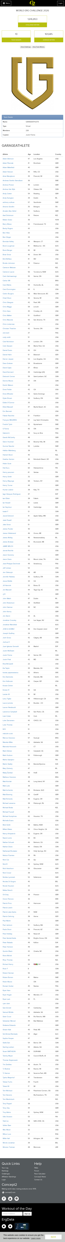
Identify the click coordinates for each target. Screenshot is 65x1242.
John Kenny (7, 611)
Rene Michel (7, 955)
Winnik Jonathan (9, 1143)
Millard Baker (7, 829)
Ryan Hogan (7, 995)
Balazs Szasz (7, 220)
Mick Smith (6, 825)
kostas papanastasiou (10, 672)
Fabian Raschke (8, 416)
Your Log (5, 1168)
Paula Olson (7, 929)
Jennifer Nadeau (9, 577)
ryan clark (6, 1003)
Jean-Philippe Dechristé (11, 564)
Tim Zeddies (7, 1064)
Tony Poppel (7, 1103)
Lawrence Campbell (10, 712)
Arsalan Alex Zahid (9, 211)
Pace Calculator (39, 1174)
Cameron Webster (9, 267)
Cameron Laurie (8, 272)
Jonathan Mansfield (10, 625)
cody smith (7, 337)
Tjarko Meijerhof (8, 1077)
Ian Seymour (7, 507)
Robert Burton (8, 977)
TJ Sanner (6, 1073)
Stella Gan (6, 1043)
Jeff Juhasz (7, 568)
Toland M (6, 1086)
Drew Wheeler (8, 394)
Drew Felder (7, 389)
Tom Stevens (7, 1095)
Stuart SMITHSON (9, 1051)
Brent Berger (7, 250)
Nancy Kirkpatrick (9, 834)
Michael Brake (8, 807)
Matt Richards (8, 799)
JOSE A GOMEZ (8, 629)
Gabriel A (6, 433)
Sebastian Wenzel (9, 1021)
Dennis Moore (8, 381)
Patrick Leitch (7, 908)
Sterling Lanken (8, 1047)
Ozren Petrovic (8, 899)
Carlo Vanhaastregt (9, 276)
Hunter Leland (8, 490)
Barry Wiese (7, 224)
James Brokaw (8, 542)
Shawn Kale (7, 1030)
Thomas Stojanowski (10, 1060)
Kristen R (6, 690)
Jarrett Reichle (8, 550)
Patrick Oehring (8, 916)
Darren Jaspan (8, 359)
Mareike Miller (8, 742)
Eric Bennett (7, 411)
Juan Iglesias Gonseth (11, 646)
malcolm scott (8, 733)
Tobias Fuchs (7, 1082)
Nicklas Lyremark (9, 877)
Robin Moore (7, 982)
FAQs (36, 1168)
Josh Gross (7, 638)
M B (4, 729)
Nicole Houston (8, 886)
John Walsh (7, 598)
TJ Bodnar (6, 1069)
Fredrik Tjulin (7, 424)
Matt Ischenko (8, 790)
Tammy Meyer (8, 1056)
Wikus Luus (7, 1134)
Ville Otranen (7, 1117)
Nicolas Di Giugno (9, 881)
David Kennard (8, 372)
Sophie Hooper (8, 1038)
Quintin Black (7, 951)
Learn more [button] (36, 1238)
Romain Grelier (8, 986)
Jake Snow (7, 524)
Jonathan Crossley (9, 620)
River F (5, 969)
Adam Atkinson (8, 159)
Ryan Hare (6, 990)
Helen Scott (7, 463)
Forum (36, 1171)
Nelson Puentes (8, 855)
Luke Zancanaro (8, 720)
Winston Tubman (9, 1147)
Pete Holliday (7, 934)
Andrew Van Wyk (9, 189)
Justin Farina (7, 655)
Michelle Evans (8, 820)
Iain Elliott (6, 498)
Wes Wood (6, 1130)
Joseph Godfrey (8, 633)
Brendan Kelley (8, 241)
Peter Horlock (8, 947)
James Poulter (8, 529)
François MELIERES (10, 420)
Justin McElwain (8, 651)
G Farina (6, 429)
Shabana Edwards (9, 1025)
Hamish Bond (7, 455)
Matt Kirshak (7, 781)
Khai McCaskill (8, 664)
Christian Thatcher (9, 328)
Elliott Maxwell (8, 407)
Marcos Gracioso (9, 738)
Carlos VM (6, 281)
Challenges (6, 1174)
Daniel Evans (7, 350)
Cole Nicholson (8, 341)
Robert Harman (8, 973)
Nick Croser (7, 873)
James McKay (8, 538)
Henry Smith (7, 477)
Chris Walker (7, 315)
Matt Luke (6, 786)
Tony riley (6, 1108)
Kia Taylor (6, 668)
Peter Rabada (7, 942)
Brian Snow (7, 254)
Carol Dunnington (9, 289)
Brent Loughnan (8, 246)
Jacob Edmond (8, 516)
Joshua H (6, 642)
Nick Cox (6, 860)
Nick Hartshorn (8, 868)
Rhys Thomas (8, 960)
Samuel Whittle (8, 1012)
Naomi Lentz (7, 838)
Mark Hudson (7, 755)
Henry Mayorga (8, 481)
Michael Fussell (8, 812)
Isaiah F (5, 511)
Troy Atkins (7, 1112)
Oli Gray (6, 895)
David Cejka (7, 368)
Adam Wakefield (8, 167)
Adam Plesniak (8, 163)
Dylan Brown (7, 398)
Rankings (5, 1171)
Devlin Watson (8, 385)
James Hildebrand (9, 533)
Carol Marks (7, 285)
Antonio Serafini (8, 207)
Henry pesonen (8, 472)
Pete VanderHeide (9, 938)
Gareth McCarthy (9, 437)
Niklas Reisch (7, 890)
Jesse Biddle (7, 581)
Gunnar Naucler (8, 446)
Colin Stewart (7, 346)
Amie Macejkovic (9, 176)
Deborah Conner (9, 376)
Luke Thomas (7, 725)
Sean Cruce (7, 1016)
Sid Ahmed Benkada (10, 1034)
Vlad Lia (5, 1121)
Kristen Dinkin (8, 686)
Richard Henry (8, 964)
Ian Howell (6, 503)
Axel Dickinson (8, 215)
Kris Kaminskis (8, 677)
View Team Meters (38, 47)
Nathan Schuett (8, 842)
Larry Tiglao (7, 699)
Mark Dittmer (7, 751)
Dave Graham (8, 363)
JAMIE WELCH (8, 546)
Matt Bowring (7, 794)
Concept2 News (40, 1177)
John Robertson (8, 603)
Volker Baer (7, 1125)
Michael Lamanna (9, 803)
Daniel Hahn (7, 355)
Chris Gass (7, 311)
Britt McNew (7, 259)
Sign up (27, 1214)
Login (61, 3)
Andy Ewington (8, 198)
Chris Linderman (9, 324)
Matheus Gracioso (9, 777)
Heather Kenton (8, 459)
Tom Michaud (7, 1091)
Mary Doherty (8, 768)
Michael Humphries (10, 816)
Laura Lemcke (8, 703)
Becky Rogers (8, 228)
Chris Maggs (7, 307)
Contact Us (38, 1180)
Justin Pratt (7, 659)
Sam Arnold (7, 1008)
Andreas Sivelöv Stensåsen (13, 180)
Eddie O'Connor (8, 402)
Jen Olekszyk (8, 572)
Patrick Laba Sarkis (9, 912)
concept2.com (8, 1192)
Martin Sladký (7, 764)
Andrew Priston (8, 185)
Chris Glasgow (8, 302)
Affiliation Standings (9, 1177)
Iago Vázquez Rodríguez (12, 494)
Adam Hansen (8, 172)
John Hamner (8, 607)
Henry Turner (7, 485)
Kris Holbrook (8, 681)
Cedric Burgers (8, 294)
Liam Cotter (7, 716)
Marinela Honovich (9, 747)
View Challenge (26, 47)
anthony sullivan (8, 202)
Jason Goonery (8, 555)
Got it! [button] (53, 1237)
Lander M (6, 694)
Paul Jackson (7, 925)
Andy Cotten (7, 194)
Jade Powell (7, 520)
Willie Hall (6, 1138)
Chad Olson (7, 298)
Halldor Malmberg (9, 450)
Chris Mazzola (8, 320)
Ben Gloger (7, 237)
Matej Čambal (7, 773)
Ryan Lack (6, 999)
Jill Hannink (7, 585)
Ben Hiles (6, 233)
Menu (6, 4)
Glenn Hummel (8, 442)
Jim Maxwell (7, 590)
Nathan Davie (7, 847)
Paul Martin (7, 921)
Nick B (5, 864)
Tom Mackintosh (8, 1099)
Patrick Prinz (7, 903)
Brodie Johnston (9, 263)
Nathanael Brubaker (10, 851)
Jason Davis (7, 559)
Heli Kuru (6, 468)
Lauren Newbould (9, 707)
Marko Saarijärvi (8, 760)
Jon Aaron (6, 616)
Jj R (4, 594)
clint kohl (6, 333)
